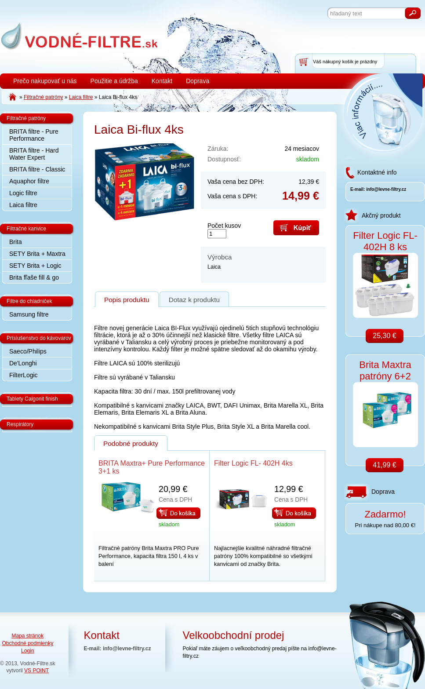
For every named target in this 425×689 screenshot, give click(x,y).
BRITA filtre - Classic (37, 169)
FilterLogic (23, 375)
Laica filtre (23, 204)
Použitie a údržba (114, 80)
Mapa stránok (27, 636)
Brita (15, 241)
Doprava (197, 80)
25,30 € (384, 335)
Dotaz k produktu (194, 299)
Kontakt (162, 80)
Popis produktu (126, 299)
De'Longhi (23, 363)
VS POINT (36, 670)
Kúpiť (296, 227)
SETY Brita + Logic (35, 265)
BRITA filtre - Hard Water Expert (34, 154)
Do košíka (178, 513)
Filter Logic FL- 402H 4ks (253, 463)
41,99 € (384, 465)
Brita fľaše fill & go (34, 277)
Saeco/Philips (28, 351)
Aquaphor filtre (29, 181)
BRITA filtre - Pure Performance (33, 135)
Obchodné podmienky (27, 643)
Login (27, 651)
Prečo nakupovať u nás (45, 80)
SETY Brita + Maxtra (37, 253)
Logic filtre (23, 193)
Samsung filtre (28, 314)
